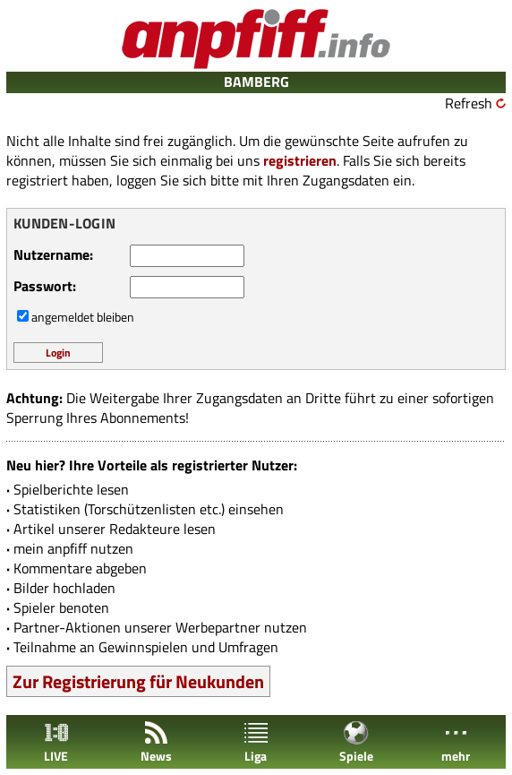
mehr (455, 742)
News (156, 742)
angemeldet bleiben (82, 316)
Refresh (468, 103)
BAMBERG (256, 81)
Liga (256, 742)
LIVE (56, 742)
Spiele (356, 742)
